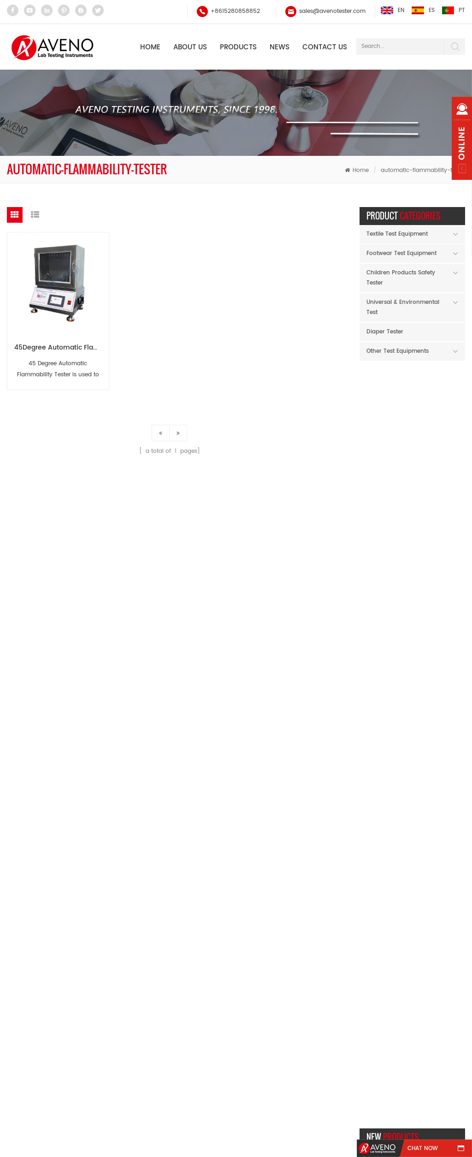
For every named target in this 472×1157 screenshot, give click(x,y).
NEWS (279, 47)
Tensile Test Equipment (174, 1010)
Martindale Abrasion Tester (179, 992)
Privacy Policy (236, 1104)
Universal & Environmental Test (402, 307)
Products (238, 47)
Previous (443, 700)
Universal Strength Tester (176, 1027)
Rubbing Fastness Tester (175, 975)
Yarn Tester (157, 957)
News (214, 1087)
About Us (190, 47)
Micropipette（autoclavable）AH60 (435, 630)
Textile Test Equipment (397, 234)
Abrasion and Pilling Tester (179, 1045)
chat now (422, 1148)
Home (150, 47)
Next (457, 700)
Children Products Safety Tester (400, 277)
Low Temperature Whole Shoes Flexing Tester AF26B (435, 573)
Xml (440, 1087)
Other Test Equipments (397, 351)
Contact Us (324, 47)
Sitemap (342, 1087)
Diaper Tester (384, 331)
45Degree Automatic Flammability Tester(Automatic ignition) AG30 (61, 347)
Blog (394, 1087)
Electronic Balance (167, 940)
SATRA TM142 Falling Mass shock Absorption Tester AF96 (435, 516)
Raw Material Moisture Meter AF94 (435, 460)
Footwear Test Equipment (401, 253)
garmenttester (257, 1143)
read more (426, 440)
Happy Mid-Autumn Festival (412, 807)
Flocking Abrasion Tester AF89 (435, 403)
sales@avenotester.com (332, 11)
